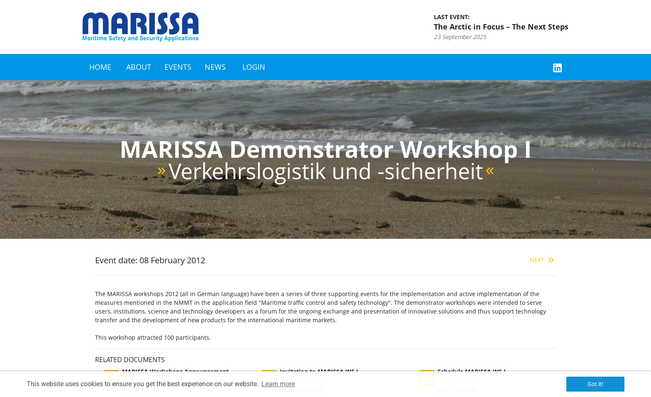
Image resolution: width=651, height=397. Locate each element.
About (138, 67)
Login (253, 67)
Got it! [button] (595, 384)
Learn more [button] (278, 384)
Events (177, 67)
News (215, 67)
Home (100, 67)
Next (543, 260)
